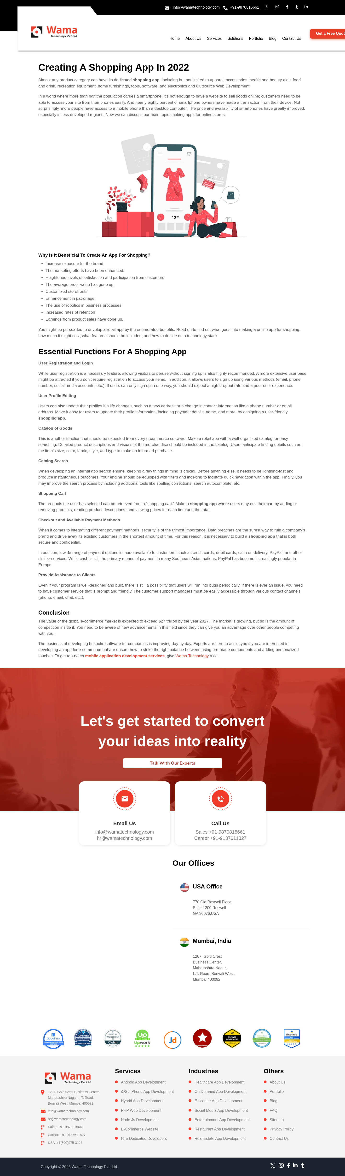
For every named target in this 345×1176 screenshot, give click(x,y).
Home (175, 38)
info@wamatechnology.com (196, 7)
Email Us (124, 823)
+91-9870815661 (244, 7)
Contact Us (291, 38)
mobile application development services (125, 656)
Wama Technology (192, 656)
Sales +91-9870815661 (220, 832)
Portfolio (256, 38)
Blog (272, 38)
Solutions (235, 38)
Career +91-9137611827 (220, 838)
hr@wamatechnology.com (124, 838)
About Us (193, 38)
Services (214, 38)
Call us (220, 823)
